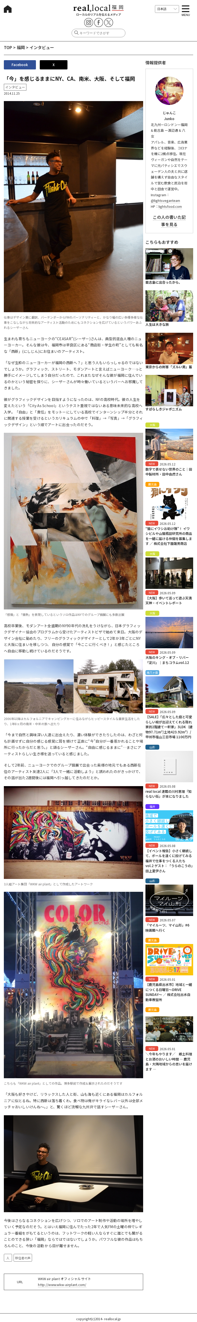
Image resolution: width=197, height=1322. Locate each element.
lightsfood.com (170, 206)
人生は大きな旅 (157, 324)
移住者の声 (23, 1258)
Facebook (20, 64)
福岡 (21, 47)
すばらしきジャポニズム (163, 409)
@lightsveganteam (165, 200)
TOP (8, 47)
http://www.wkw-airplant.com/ (62, 1284)
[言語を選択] (167, 9)
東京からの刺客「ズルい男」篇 (168, 366)
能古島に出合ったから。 (163, 282)
